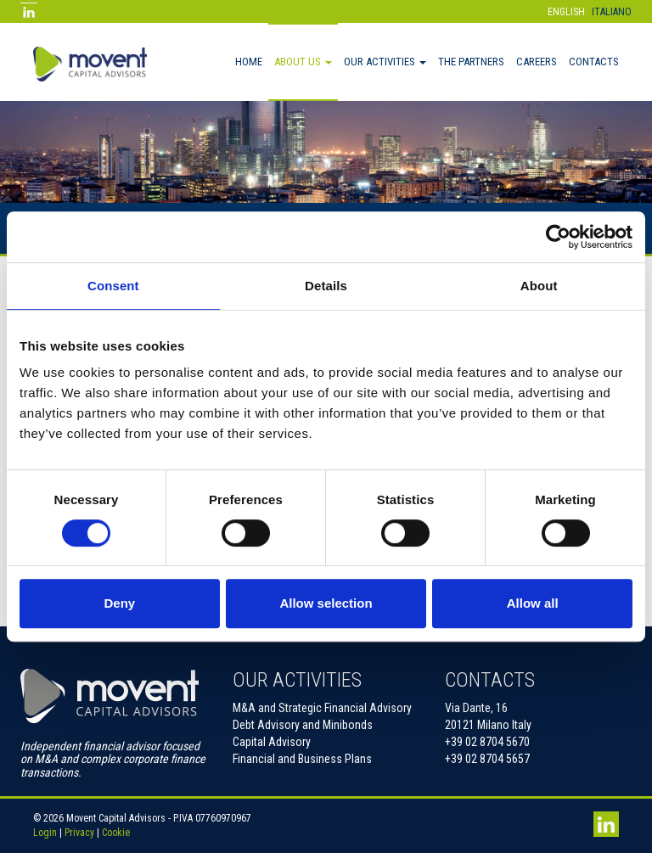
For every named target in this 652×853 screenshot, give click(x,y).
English (566, 12)
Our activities (385, 61)
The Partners (471, 61)
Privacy (79, 833)
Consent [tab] (113, 285)
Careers (536, 61)
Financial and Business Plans (302, 759)
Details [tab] (326, 285)
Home (248, 61)
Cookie (116, 833)
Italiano (612, 12)
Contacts (594, 61)
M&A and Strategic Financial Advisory (322, 708)
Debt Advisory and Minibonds (303, 725)
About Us (303, 61)
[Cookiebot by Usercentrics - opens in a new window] (558, 237)
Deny (119, 603)
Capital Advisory (272, 742)
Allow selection (325, 603)
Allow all (533, 603)
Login (45, 833)
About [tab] (539, 285)
